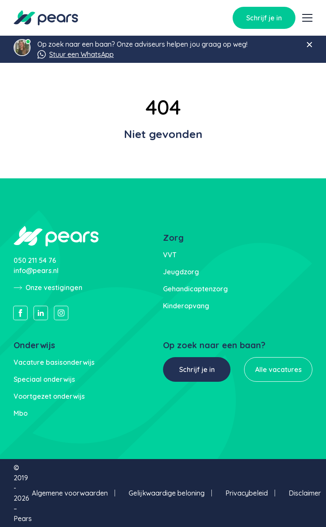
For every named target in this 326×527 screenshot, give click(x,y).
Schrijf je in (264, 18)
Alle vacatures (278, 369)
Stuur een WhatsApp (75, 54)
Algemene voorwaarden (70, 493)
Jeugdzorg (181, 272)
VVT (170, 255)
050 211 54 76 (35, 260)
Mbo (21, 413)
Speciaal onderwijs (44, 379)
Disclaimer (305, 493)
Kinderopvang (186, 306)
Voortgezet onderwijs (49, 396)
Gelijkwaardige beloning (167, 493)
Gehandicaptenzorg (195, 289)
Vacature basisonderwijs (54, 362)
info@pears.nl (36, 270)
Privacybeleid (246, 493)
